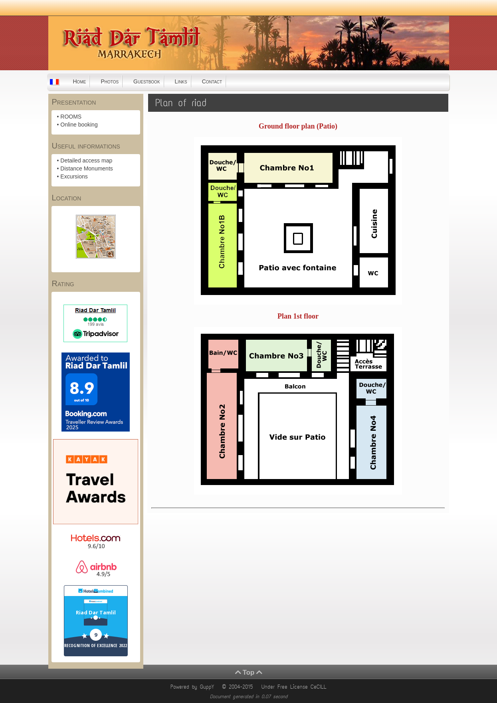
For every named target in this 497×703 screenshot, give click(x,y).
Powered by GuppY (193, 686)
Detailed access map (86, 160)
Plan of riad (181, 103)
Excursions (73, 176)
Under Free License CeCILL (295, 686)
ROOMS (70, 116)
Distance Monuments (86, 168)
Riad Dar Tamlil (96, 612)
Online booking (78, 124)
